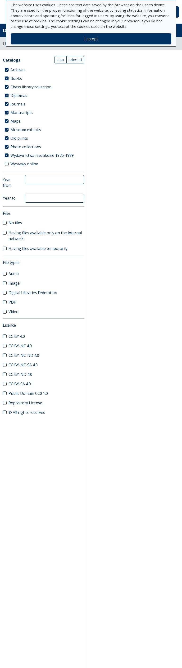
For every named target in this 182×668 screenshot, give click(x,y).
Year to (9, 198)
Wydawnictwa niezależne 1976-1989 (42, 155)
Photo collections (25, 146)
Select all (75, 59)
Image (14, 283)
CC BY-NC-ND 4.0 (24, 355)
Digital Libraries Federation (33, 292)
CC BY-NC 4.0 (20, 345)
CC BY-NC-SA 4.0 (23, 364)
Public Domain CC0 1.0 (28, 393)
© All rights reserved (27, 412)
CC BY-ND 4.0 (20, 374)
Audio (14, 273)
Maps (15, 121)
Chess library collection (30, 87)
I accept (91, 38)
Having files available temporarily (38, 248)
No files (15, 222)
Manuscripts (21, 112)
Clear (60, 59)
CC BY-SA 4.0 (20, 383)
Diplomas (18, 95)
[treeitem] (43, 70)
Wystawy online (24, 164)
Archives (17, 69)
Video (13, 311)
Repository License (25, 403)
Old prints (19, 138)
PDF (12, 302)
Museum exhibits (25, 129)
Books (16, 78)
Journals (17, 104)
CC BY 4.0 (17, 336)
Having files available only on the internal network (45, 235)
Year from (7, 182)
